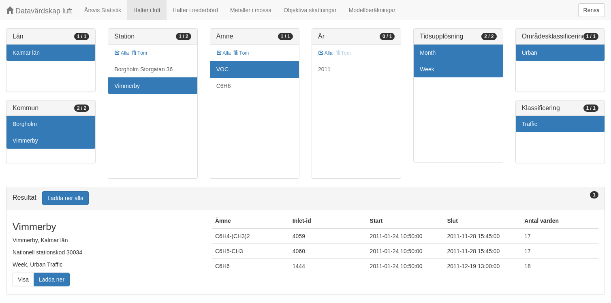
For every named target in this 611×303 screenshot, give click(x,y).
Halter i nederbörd (195, 10)
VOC (222, 69)
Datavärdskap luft (39, 10)
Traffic (529, 124)
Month (428, 52)
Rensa (591, 10)
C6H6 (223, 86)
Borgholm (25, 124)
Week (427, 69)
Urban (529, 52)
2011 (324, 69)
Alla (122, 53)
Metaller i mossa (250, 10)
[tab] (305, 198)
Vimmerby (25, 140)
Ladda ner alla (65, 198)
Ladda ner (51, 279)
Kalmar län (26, 52)
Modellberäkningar (372, 10)
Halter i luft (146, 10)
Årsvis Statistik (102, 10)
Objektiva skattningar (310, 10)
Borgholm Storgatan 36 (143, 69)
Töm (139, 53)
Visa (23, 279)
